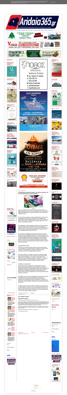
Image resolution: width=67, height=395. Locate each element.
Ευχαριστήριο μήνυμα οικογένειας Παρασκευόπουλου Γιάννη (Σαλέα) (13, 320)
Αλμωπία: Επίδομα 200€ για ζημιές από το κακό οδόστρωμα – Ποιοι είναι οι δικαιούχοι (11, 334)
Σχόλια (36, 388)
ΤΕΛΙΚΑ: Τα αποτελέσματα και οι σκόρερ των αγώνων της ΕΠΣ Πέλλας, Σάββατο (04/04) (11, 299)
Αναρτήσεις (54, 300)
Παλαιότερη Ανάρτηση (46, 332)
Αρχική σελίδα (33, 332)
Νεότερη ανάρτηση (20, 332)
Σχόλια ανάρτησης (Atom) (25, 333)
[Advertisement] (33, 7)
